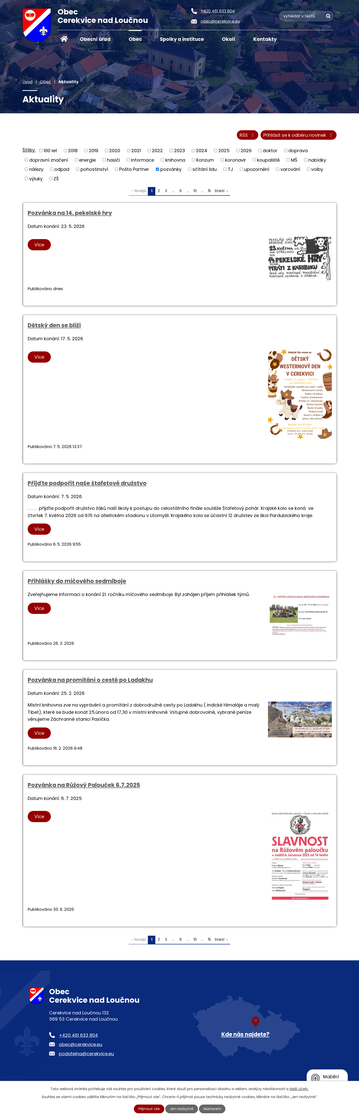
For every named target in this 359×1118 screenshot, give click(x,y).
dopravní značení (48, 160)
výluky (36, 178)
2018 (73, 150)
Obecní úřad (95, 39)
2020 (114, 150)
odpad (61, 169)
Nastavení (212, 1108)
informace (142, 160)
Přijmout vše (149, 1108)
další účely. (299, 1088)
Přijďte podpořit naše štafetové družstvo (87, 483)
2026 (246, 150)
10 (195, 191)
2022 (157, 150)
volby (317, 169)
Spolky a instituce (182, 39)
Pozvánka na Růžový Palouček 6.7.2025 (84, 785)
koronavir (235, 160)
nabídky (317, 160)
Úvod (64, 39)
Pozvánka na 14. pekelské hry (70, 213)
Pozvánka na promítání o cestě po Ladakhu (90, 680)
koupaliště (268, 160)
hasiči (113, 160)
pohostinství (94, 169)
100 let (50, 150)
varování (290, 169)
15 (209, 191)
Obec (135, 39)
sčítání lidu (204, 169)
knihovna (175, 160)
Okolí (228, 39)
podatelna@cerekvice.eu (86, 1054)
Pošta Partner (134, 169)
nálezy (36, 169)
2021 (136, 150)
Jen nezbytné (181, 1108)
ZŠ (56, 178)
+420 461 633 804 (78, 1035)
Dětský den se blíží (54, 325)
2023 (179, 150)
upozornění (256, 169)
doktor (270, 150)
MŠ (294, 160)
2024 (201, 150)
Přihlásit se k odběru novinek (298, 135)
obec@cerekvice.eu (80, 1044)
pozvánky (170, 169)
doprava (298, 150)
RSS (248, 135)
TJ (230, 169)
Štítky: (29, 150)
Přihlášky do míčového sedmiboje (77, 581)
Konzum (205, 160)
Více (39, 245)
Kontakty (265, 39)
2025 (224, 150)
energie (87, 160)
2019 (93, 150)
